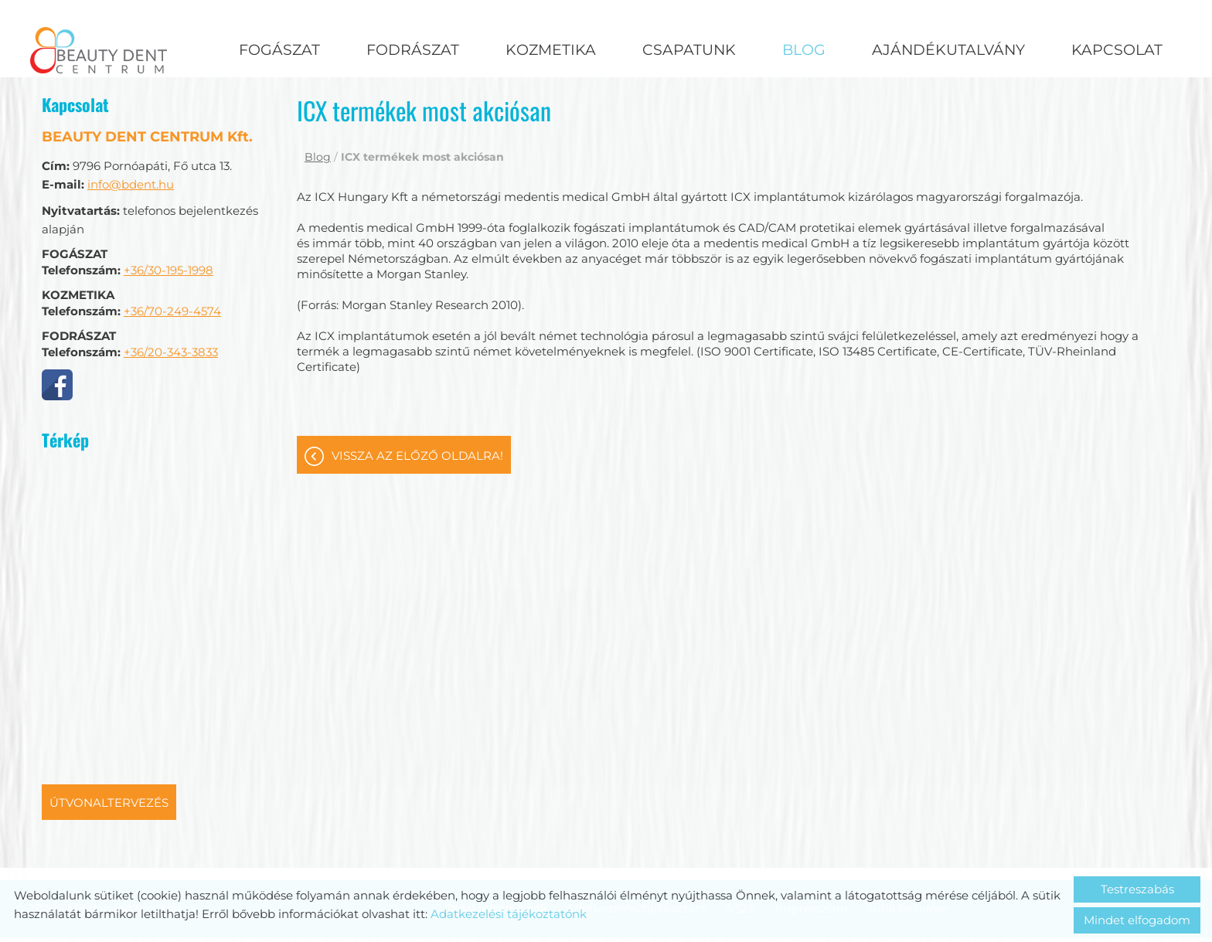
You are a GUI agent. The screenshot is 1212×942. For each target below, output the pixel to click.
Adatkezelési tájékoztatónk (509, 913)
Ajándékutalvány (948, 50)
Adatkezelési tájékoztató (636, 835)
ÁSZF (741, 835)
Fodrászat (412, 50)
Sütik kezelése (907, 835)
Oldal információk (495, 835)
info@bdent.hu (130, 111)
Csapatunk (689, 50)
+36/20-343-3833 (171, 279)
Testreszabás (1137, 889)
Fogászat (279, 50)
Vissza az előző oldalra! (417, 383)
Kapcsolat (1117, 50)
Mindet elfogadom (1137, 920)
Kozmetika (551, 50)
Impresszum (811, 835)
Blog (804, 50)
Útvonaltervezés (109, 730)
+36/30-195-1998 (168, 197)
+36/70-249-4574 (172, 238)
